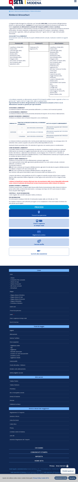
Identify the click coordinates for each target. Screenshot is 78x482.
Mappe (12, 293)
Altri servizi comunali (16, 287)
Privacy (12, 429)
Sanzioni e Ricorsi (14, 417)
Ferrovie (12, 401)
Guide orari (13, 308)
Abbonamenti (13, 335)
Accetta (72, 478)
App (12, 349)
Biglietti (12, 331)
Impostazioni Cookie (60, 478)
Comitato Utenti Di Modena (17, 433)
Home (12, 12)
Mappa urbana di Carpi (17, 298)
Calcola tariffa (13, 362)
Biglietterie (13, 351)
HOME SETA (39, 462)
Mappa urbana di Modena (17, 296)
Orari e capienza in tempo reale (18, 319)
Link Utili (12, 437)
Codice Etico (13, 425)
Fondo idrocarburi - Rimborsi (17, 366)
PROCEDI (39, 208)
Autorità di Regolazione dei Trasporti (20, 441)
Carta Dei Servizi (14, 421)
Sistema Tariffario (14, 339)
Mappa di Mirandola (16, 302)
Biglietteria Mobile (15, 359)
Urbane (12, 279)
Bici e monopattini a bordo (17, 394)
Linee (11, 275)
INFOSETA (39, 458)
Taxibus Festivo (14, 382)
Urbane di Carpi (15, 283)
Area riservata (61, 467)
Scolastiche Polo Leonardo (18, 281)
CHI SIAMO (39, 449)
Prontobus (12, 390)
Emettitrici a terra (15, 357)
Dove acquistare (14, 343)
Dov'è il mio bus (14, 323)
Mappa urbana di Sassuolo (18, 300)
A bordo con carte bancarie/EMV (19, 355)
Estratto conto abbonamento (18, 370)
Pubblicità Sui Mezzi (15, 405)
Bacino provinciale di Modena (22, 12)
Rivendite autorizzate (16, 353)
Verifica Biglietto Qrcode (16, 374)
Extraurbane (14, 289)
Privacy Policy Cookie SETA (41, 478)
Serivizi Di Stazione (15, 398)
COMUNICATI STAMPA (39, 453)
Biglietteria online (15, 347)
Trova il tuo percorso (15, 312)
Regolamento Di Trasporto (17, 414)
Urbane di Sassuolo (16, 285)
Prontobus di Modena (16, 304)
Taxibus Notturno (14, 386)
